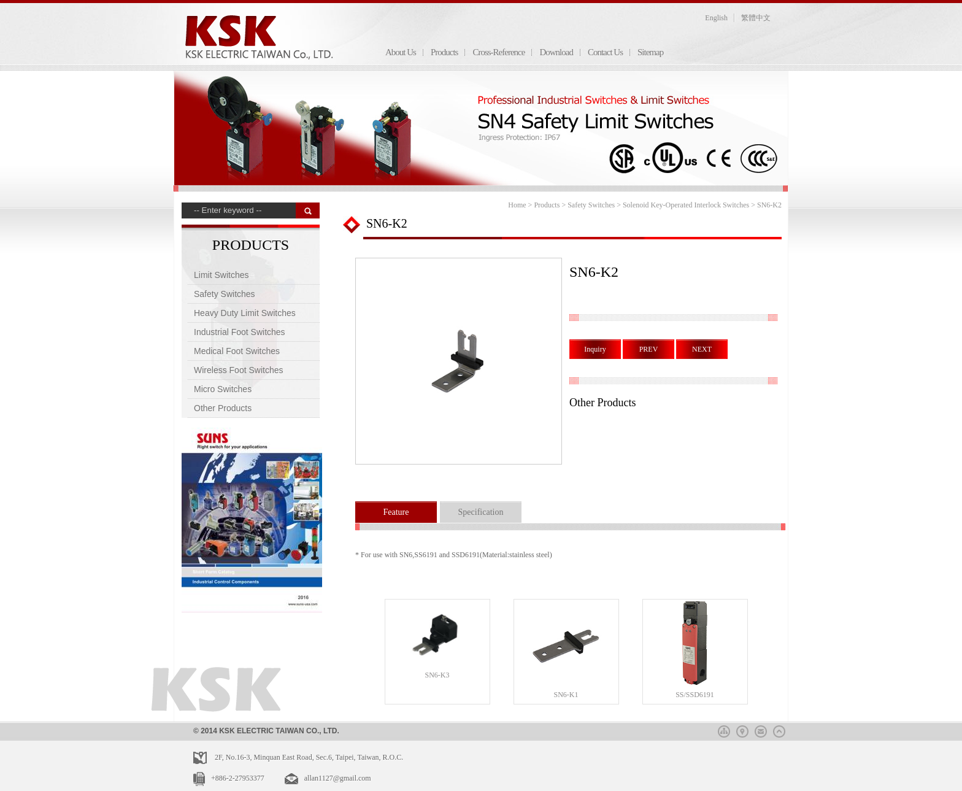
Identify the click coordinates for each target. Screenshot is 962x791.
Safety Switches (224, 294)
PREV (648, 349)
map (742, 730)
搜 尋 (308, 210)
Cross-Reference (498, 52)
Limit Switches (221, 275)
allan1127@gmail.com (337, 778)
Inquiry (595, 349)
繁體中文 (756, 18)
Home (517, 205)
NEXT (702, 349)
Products (444, 52)
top (779, 730)
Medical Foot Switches (237, 351)
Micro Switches (223, 389)
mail (761, 730)
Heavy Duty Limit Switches (245, 313)
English (716, 18)
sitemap (724, 730)
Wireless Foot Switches (238, 370)
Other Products (223, 408)
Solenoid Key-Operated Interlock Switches (686, 205)
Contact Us (605, 52)
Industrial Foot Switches (239, 332)
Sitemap (650, 52)
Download (556, 52)
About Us (400, 52)
